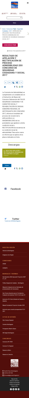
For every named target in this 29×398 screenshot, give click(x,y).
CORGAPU (5, 268)
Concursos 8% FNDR (8, 342)
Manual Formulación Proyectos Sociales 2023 (14, 305)
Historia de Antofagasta (8, 250)
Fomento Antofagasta (8, 324)
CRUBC (4, 264)
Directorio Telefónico (14, 380)
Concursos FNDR (11, 29)
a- (5, 82)
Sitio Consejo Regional (8, 320)
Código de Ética (14, 386)
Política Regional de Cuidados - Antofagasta (13, 283)
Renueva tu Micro (7, 350)
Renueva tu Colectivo (8, 354)
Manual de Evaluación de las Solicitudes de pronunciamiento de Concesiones (13, 288)
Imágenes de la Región (8, 255)
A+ (10, 82)
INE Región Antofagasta (8, 333)
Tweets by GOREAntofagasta (12, 221)
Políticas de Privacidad (14, 382)
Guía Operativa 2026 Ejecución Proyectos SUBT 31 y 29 (14, 278)
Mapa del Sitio (14, 379)
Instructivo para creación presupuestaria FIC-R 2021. (14, 310)
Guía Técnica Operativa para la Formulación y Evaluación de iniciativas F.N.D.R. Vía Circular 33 (14, 294)
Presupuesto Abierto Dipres (9, 328)
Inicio (3, 29)
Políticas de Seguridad (14, 384)
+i (21, 82)
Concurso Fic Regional (8, 346)
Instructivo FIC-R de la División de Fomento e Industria (13, 300)
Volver (7, 165)
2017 (10, 31)
